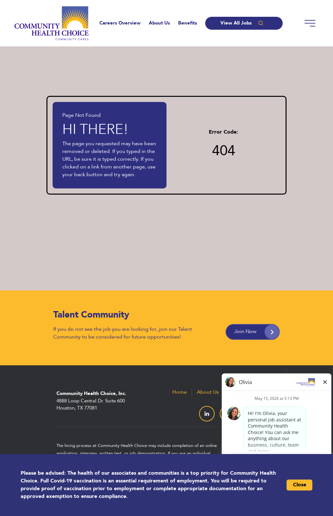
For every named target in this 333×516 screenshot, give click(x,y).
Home (179, 392)
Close (299, 485)
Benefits (187, 23)
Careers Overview (120, 23)
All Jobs (267, 392)
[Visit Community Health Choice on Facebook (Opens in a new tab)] (248, 413)
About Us (159, 23)
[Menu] (310, 23)
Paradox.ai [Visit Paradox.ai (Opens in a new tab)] (264, 448)
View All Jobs (243, 23)
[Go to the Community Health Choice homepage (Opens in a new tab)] (51, 23)
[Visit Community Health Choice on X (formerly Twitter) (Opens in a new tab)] (227, 413)
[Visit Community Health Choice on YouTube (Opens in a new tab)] (269, 413)
